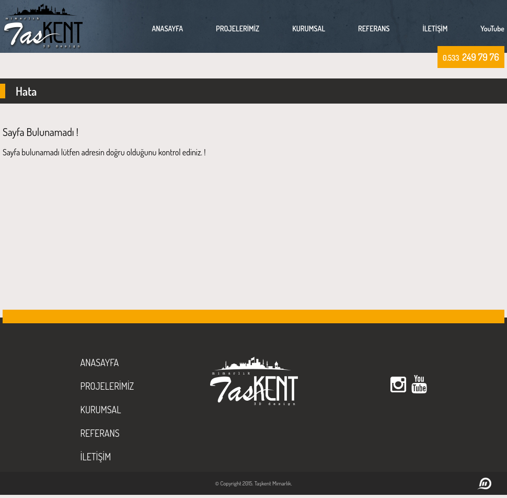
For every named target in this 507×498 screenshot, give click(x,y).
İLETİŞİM (435, 28)
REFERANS (373, 28)
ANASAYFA (167, 28)
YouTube (492, 28)
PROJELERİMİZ (237, 28)
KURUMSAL (308, 28)
